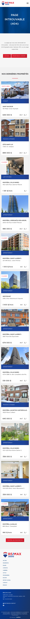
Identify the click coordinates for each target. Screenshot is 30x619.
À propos (5, 567)
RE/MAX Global (7, 580)
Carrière (5, 570)
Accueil (6, 56)
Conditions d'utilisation (16, 614)
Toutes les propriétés (15, 540)
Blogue (5, 577)
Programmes (6, 575)
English (5, 585)
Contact (5, 582)
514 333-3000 (8, 599)
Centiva (18, 617)
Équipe (4, 565)
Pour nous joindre (19, 56)
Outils (4, 572)
